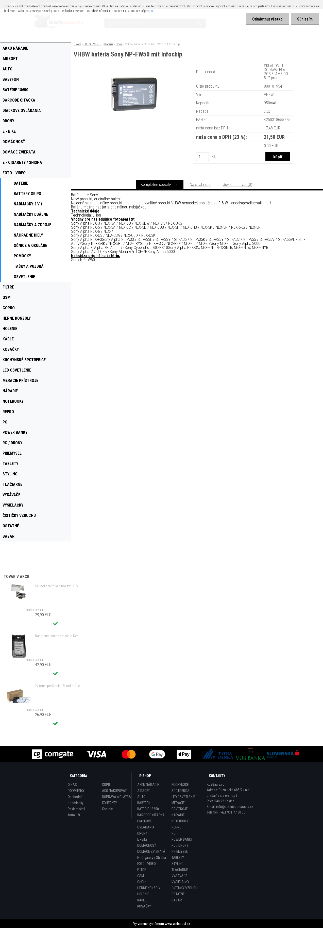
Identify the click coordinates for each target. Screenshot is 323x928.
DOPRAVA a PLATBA (116, 797)
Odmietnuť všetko (267, 19)
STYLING (177, 864)
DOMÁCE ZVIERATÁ (151, 851)
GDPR (106, 785)
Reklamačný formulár (76, 812)
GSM (140, 876)
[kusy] (202, 156)
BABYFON (143, 803)
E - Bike (142, 839)
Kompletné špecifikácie (159, 184)
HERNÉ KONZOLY (148, 888)
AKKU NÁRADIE (148, 785)
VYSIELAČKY (180, 882)
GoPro (141, 882)
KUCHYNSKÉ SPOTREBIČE (181, 788)
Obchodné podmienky (75, 800)
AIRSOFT (143, 791)
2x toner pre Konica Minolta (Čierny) (58, 686)
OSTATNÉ (178, 894)
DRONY (142, 833)
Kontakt (107, 809)
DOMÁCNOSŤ (146, 845)
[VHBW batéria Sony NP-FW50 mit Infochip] (133, 69)
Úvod (77, 44)
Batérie (108, 44)
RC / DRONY (180, 845)
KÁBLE (141, 900)
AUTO (141, 797)
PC (174, 833)
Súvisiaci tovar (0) (237, 184)
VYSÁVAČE (179, 876)
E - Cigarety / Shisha (151, 858)
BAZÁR (177, 900)
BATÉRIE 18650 (148, 809)
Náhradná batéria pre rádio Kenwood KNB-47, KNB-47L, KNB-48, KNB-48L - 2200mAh (58, 636)
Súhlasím (305, 19)
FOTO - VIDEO (92, 44)
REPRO (176, 827)
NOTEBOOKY (180, 821)
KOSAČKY (144, 906)
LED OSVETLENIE (183, 797)
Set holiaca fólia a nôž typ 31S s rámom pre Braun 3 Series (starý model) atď (58, 586)
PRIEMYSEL (180, 851)
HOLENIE (143, 894)
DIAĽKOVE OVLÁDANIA (146, 824)
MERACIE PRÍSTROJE (180, 806)
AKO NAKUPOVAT (114, 791)
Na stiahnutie (200, 184)
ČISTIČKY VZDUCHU (185, 888)
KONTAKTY (109, 803)
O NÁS (72, 785)
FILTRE (141, 870)
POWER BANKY (182, 839)
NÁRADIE (178, 815)
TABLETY (178, 858)
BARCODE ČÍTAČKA (151, 815)
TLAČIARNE (180, 870)
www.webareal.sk (177, 924)
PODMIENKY (76, 791)
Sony (119, 44)
